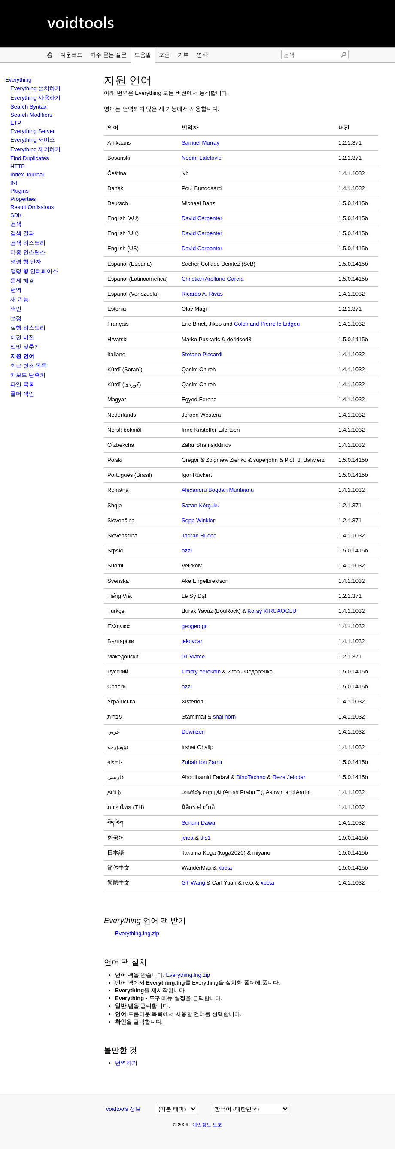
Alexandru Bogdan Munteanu (218, 490)
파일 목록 (22, 384)
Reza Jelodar (289, 777)
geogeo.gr (194, 626)
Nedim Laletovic (202, 158)
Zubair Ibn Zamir (202, 762)
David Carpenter (202, 218)
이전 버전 (22, 337)
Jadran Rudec (199, 535)
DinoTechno (251, 777)
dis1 (205, 837)
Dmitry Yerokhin (201, 671)
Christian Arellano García (213, 279)
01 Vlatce (193, 656)
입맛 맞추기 (25, 346)
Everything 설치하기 (35, 88)
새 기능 (19, 299)
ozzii (187, 550)
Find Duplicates (29, 158)
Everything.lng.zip (137, 933)
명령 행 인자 (25, 261)
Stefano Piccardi (202, 354)
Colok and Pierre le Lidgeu (267, 324)
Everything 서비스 (32, 139)
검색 (15, 224)
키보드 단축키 (28, 375)
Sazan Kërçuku (200, 505)
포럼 (164, 55)
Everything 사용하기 (35, 97)
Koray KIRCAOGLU (271, 611)
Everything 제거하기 (35, 149)
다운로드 (71, 55)
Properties (23, 199)
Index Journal (27, 174)
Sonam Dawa (198, 822)
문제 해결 (22, 280)
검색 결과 (22, 233)
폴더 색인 (22, 394)
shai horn (224, 716)
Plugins (19, 191)
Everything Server (32, 131)
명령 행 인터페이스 (34, 271)
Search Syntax (28, 106)
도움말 (142, 55)
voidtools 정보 (123, 1109)
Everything (18, 79)
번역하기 (126, 1063)
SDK (16, 215)
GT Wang (193, 882)
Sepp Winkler (198, 520)
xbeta (225, 867)
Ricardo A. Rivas (202, 294)
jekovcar (192, 641)
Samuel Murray (200, 142)
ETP (15, 123)
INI (14, 182)
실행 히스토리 (28, 327)
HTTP (17, 166)
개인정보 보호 (207, 1124)
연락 (202, 55)
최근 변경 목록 (28, 365)
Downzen (193, 731)
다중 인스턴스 (28, 252)
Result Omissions (32, 207)
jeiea (187, 837)
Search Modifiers (31, 115)
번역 (15, 290)
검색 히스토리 (28, 243)
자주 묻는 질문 (108, 55)
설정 (15, 318)
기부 (183, 55)
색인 (15, 309)
